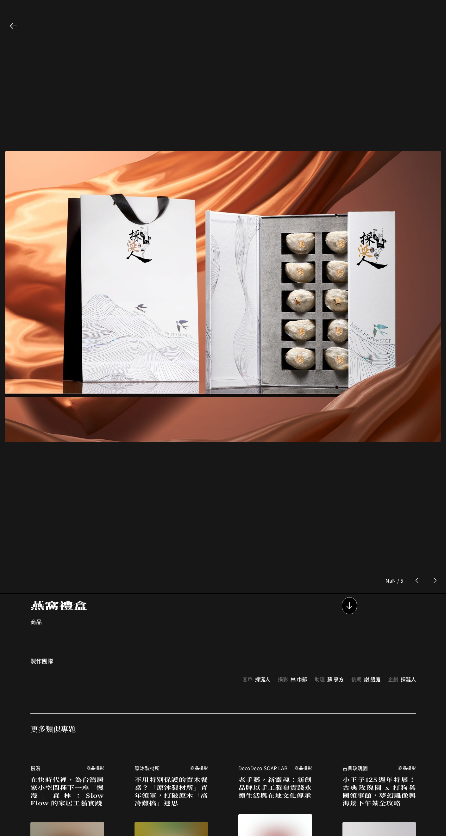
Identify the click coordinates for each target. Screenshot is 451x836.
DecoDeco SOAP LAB (263, 675)
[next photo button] (435, 488)
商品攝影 (95, 675)
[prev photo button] (417, 488)
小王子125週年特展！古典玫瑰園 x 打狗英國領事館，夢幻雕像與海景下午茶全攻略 (379, 698)
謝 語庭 (372, 586)
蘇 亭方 (335, 586)
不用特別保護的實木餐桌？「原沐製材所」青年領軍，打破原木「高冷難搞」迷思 (171, 698)
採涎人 (262, 586)
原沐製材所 (147, 675)
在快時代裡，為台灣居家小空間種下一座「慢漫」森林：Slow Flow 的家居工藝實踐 (67, 698)
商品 (36, 529)
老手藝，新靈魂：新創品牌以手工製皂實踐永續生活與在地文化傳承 (275, 694)
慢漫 (35, 675)
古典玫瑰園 (355, 675)
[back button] (13, 26)
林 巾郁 (299, 586)
